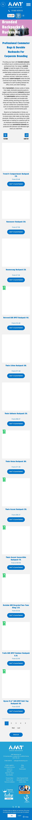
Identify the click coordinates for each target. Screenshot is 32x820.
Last (18, 728)
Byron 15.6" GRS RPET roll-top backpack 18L (15, 702)
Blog (22, 765)
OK (12, 815)
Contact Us (9, 769)
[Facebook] (16, 807)
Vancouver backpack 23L (16, 222)
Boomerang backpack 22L (16, 270)
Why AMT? (9, 771)
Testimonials (22, 769)
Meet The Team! (9, 773)
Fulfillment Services (9, 767)
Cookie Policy (22, 782)
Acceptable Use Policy (22, 780)
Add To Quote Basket (16, 184)
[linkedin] (19, 807)
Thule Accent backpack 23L (16, 509)
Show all (16, 734)
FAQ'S (22, 767)
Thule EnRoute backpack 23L (16, 413)
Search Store (3, 4)
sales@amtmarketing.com (21, 760)
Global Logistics (9, 765)
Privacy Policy (9, 778)
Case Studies (9, 775)
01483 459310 (17, 11)
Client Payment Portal (22, 778)
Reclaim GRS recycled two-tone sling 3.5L (16, 606)
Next (13, 728)
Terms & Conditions (9, 782)
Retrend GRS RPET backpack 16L (16, 318)
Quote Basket (23, 16)
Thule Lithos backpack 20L (16, 365)
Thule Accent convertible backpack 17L (16, 558)
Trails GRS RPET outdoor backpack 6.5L (16, 654)
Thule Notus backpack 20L (16, 461)
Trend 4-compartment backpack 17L (16, 175)
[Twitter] (13, 807)
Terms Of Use (9, 780)
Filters (5, 135)
